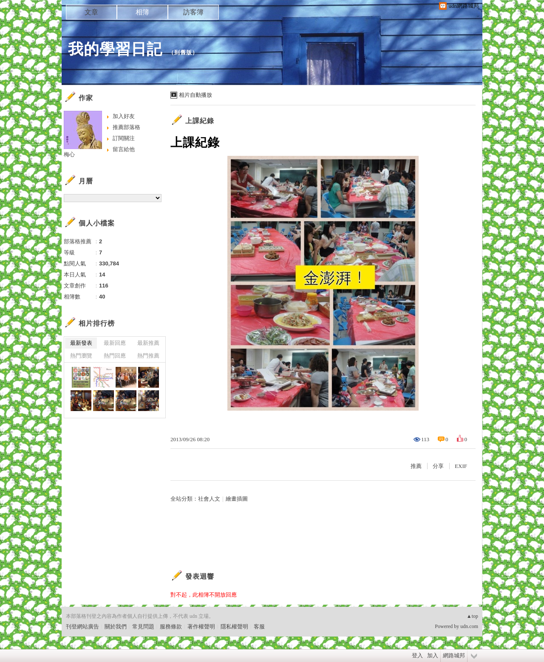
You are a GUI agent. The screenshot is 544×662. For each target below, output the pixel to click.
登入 (417, 655)
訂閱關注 (124, 138)
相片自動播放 (195, 95)
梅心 (69, 154)
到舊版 (183, 52)
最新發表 (81, 343)
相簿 (142, 12)
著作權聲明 (201, 626)
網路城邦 (454, 655)
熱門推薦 (148, 355)
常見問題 (143, 626)
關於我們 (116, 626)
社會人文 (209, 499)
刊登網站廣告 (82, 626)
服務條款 (171, 626)
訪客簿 (193, 12)
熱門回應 (115, 355)
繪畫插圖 (237, 499)
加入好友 (124, 116)
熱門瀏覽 (81, 355)
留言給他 (124, 149)
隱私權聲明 (234, 626)
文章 (91, 12)
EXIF (461, 466)
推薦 (416, 466)
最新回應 (115, 343)
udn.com (469, 626)
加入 (432, 655)
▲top (472, 616)
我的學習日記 (115, 49)
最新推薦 (148, 343)
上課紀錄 (199, 120)
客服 (259, 626)
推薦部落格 (126, 127)
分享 (438, 466)
